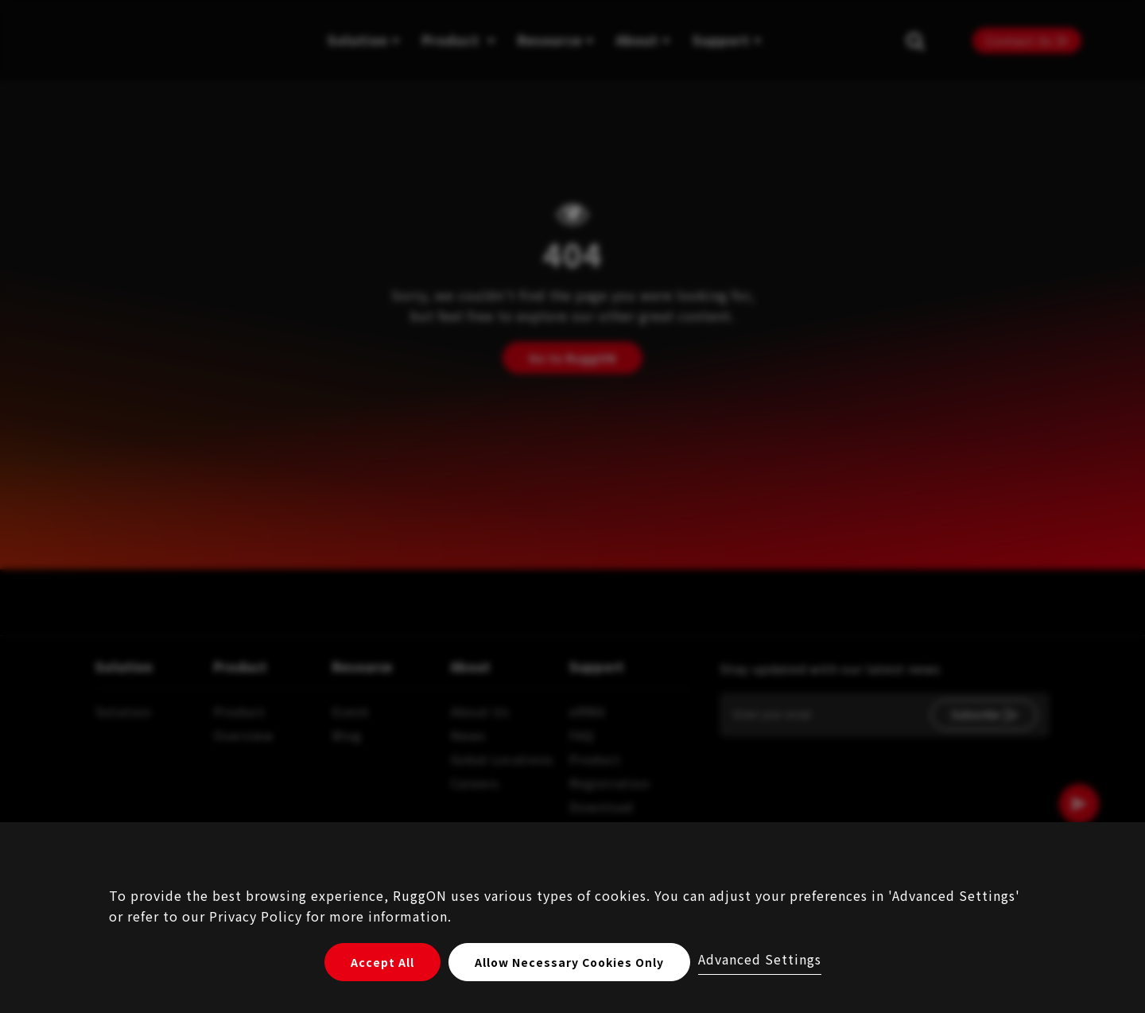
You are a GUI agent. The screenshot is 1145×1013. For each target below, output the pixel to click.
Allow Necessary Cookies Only (569, 962)
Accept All (382, 962)
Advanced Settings (759, 958)
